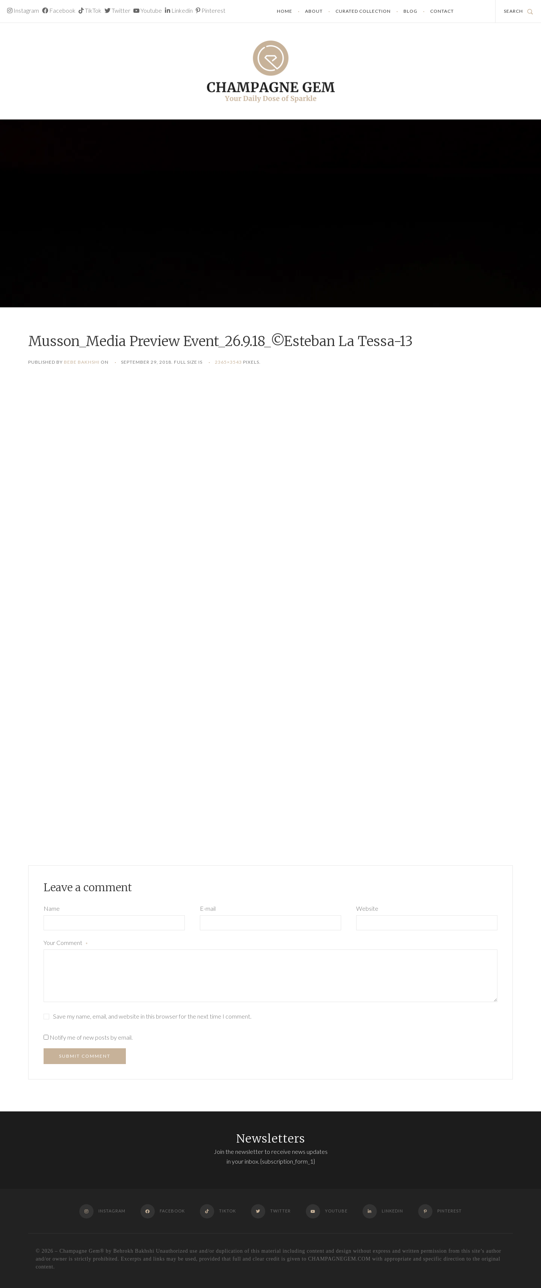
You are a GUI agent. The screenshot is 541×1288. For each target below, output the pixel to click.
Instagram (23, 10)
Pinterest (210, 10)
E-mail (208, 908)
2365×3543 (228, 362)
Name (52, 908)
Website (367, 908)
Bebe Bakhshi (82, 362)
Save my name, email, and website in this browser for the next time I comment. (152, 1016)
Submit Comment (84, 1056)
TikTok (90, 10)
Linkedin (179, 10)
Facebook (59, 10)
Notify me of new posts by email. (91, 1037)
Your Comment (66, 943)
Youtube (147, 10)
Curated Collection (363, 11)
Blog (410, 11)
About (314, 11)
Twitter (117, 10)
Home (284, 11)
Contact (442, 11)
